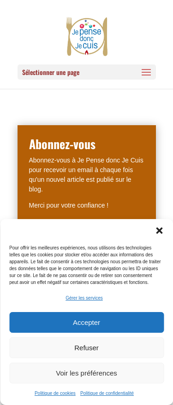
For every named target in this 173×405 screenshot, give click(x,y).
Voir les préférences (86, 373)
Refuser (86, 348)
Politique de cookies (55, 393)
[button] (159, 230)
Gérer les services (84, 298)
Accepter (86, 322)
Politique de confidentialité (107, 393)
